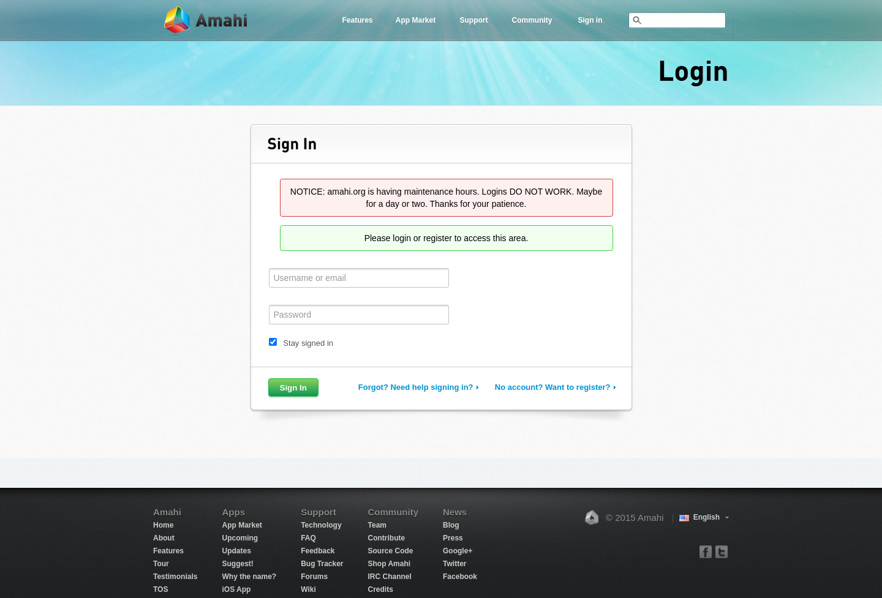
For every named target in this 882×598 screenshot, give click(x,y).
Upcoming (240, 538)
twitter (721, 551)
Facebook (460, 576)
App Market (415, 20)
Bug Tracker (322, 563)
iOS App (236, 589)
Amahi (206, 20)
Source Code (390, 551)
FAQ (308, 538)
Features (357, 20)
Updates (236, 551)
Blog (451, 525)
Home (163, 525)
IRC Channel (390, 576)
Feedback (317, 551)
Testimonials (175, 576)
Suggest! (237, 563)
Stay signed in (308, 343)
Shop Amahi (389, 563)
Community (532, 20)
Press (453, 538)
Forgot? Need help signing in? (415, 387)
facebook (706, 551)
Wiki (308, 589)
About (164, 538)
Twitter (454, 563)
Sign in (590, 20)
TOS (160, 589)
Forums (314, 576)
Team (377, 525)
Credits (380, 589)
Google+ (457, 551)
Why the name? (249, 576)
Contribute (386, 538)
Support (474, 20)
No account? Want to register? (553, 387)
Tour (161, 563)
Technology (321, 525)
